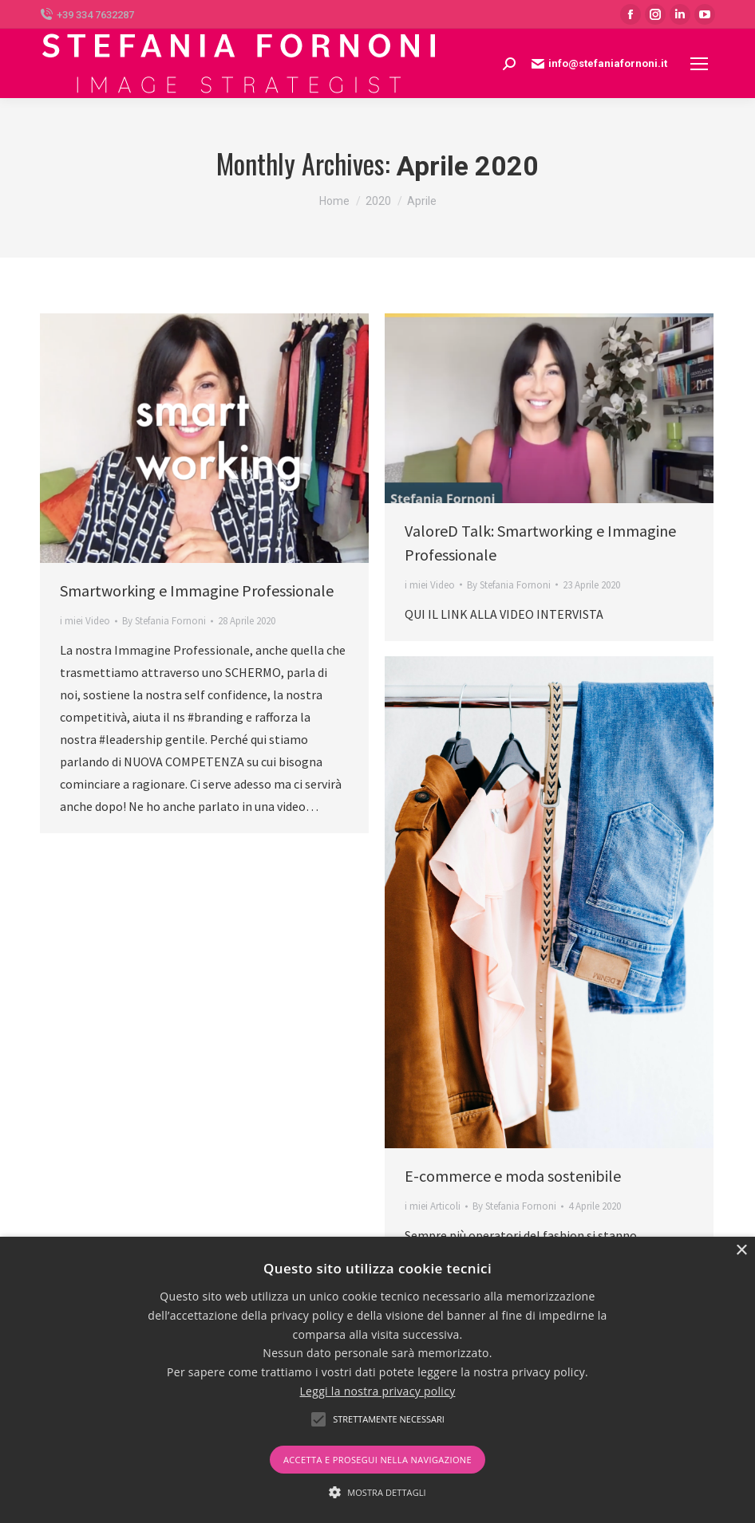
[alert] (377, 1380)
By (164, 621)
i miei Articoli (433, 1206)
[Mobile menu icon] (699, 64)
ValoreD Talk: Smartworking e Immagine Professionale (540, 543)
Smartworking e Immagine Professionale (197, 590)
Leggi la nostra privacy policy (377, 1391)
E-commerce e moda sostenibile (513, 1176)
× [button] (741, 1251)
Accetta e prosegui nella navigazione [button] (377, 1460)
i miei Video (85, 621)
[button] (377, 1493)
